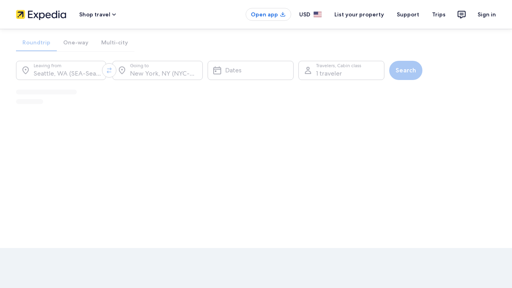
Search (406, 70)
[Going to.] (157, 70)
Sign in (487, 14)
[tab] (36, 42)
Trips (439, 14)
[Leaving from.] (61, 70)
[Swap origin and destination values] (109, 70)
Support (408, 14)
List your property (359, 14)
